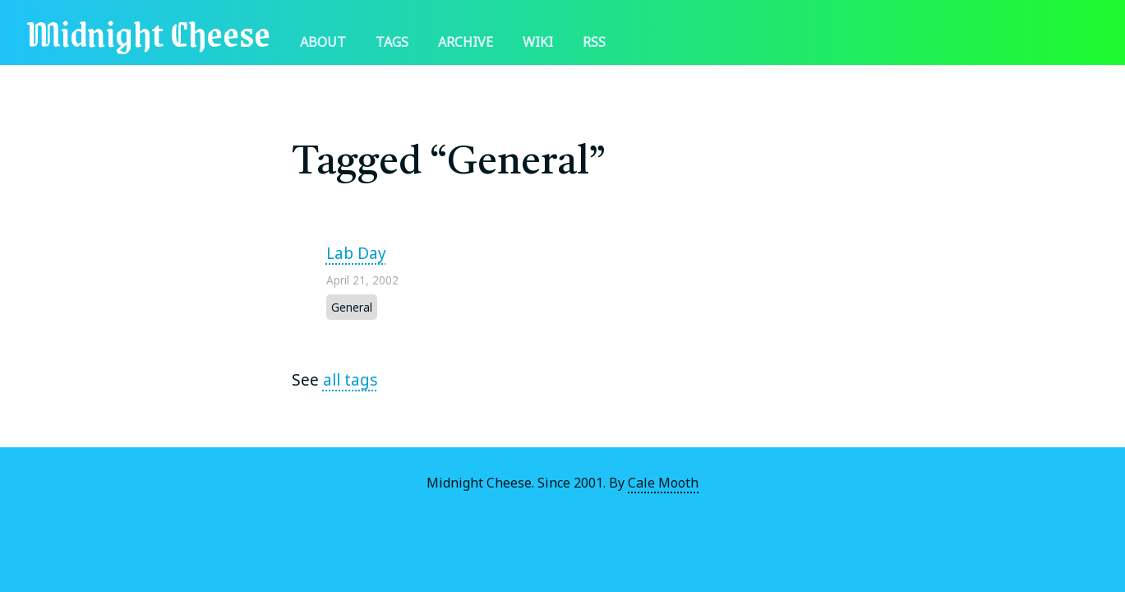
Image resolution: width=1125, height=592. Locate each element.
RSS (594, 42)
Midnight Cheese (148, 32)
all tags (350, 379)
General (351, 307)
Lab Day (356, 253)
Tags (392, 42)
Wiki (538, 42)
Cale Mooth (663, 483)
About (323, 42)
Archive (465, 42)
